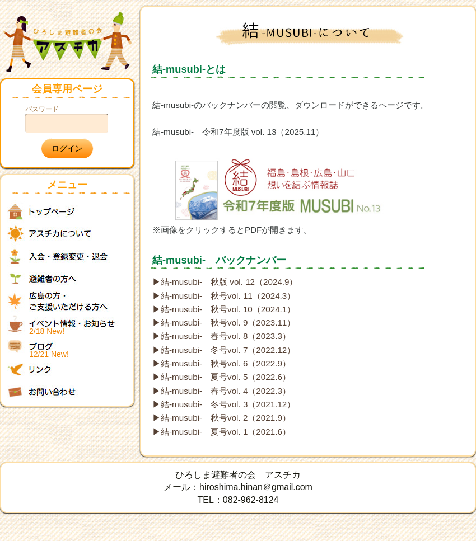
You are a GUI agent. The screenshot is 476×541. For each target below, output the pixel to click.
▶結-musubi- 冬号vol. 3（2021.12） (223, 404)
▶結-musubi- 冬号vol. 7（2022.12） (223, 350)
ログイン (67, 148)
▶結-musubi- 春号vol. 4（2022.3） (221, 391)
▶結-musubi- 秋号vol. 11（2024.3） (223, 295)
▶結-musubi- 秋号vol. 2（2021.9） (221, 417)
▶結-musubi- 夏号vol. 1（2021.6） (221, 431)
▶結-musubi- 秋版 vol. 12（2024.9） (225, 281)
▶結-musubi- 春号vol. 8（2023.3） (221, 336)
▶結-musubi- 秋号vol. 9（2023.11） (223, 322)
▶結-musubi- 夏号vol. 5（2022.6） (221, 377)
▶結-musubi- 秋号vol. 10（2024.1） (223, 309)
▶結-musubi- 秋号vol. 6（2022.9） (221, 363)
